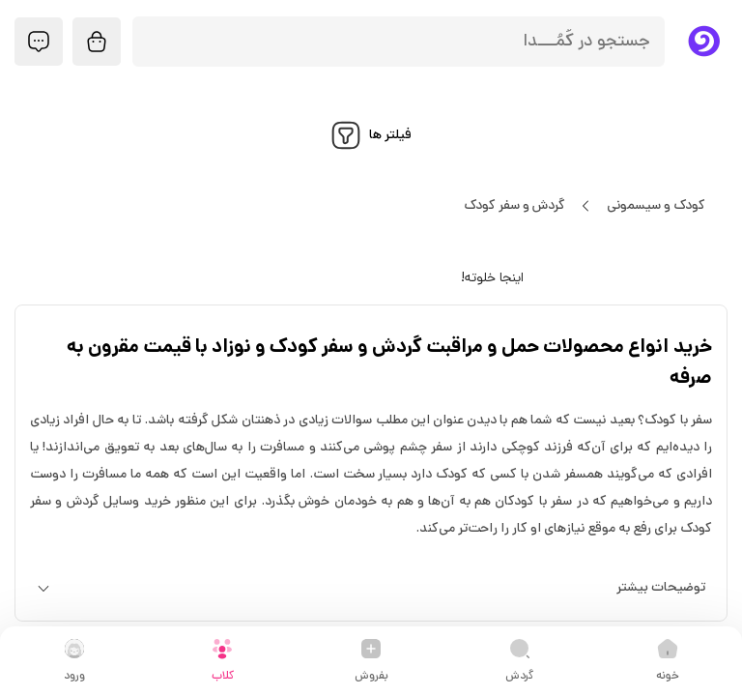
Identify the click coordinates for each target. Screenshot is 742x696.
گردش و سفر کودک (514, 205)
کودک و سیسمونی (655, 205)
